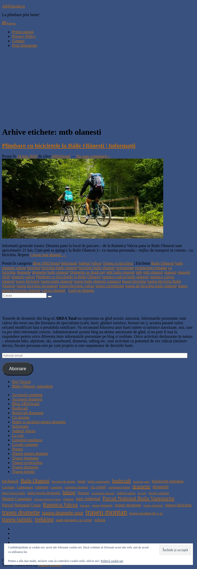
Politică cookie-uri (112, 561)
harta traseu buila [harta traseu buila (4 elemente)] (13, 493)
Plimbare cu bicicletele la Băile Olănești (68, 277)
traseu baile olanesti (57, 281)
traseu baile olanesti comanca (97, 281)
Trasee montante (25, 458)
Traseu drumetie (25, 467)
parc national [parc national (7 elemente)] (88, 498)
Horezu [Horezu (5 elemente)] (83, 493)
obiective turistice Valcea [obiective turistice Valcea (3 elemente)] (47, 499)
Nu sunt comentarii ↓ (93, 156)
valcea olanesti (53, 290)
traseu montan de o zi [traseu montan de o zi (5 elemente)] (146, 513)
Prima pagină (23, 32)
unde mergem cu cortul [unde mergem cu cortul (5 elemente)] (74, 520)
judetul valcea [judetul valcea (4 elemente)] (126, 493)
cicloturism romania (151, 268)
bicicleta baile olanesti (60, 268)
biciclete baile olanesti (97, 268)
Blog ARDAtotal (46, 263)
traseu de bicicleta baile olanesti (151, 286)
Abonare (17, 368)
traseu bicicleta (134, 281)
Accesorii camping (27, 395)
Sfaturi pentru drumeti (30, 453)
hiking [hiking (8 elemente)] (68, 492)
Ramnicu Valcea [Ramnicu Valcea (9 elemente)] (60, 505)
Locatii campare (25, 444)
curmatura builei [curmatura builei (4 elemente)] (119, 487)
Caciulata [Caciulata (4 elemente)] (8, 487)
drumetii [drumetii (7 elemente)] (161, 486)
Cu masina (20, 417)
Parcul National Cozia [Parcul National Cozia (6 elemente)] (21, 505)
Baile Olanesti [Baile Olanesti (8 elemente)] (35, 481)
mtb (139, 272)
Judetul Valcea (90, 263)
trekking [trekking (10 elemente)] (44, 519)
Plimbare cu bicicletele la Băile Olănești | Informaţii (68, 145)
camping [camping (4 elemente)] (56, 487)
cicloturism (125, 268)
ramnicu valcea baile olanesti (125, 277)
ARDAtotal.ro (13, 6)
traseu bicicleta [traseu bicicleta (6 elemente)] (178, 505)
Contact (18, 41)
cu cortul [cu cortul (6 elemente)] (98, 487)
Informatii (69, 263)
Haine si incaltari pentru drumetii (38, 422)
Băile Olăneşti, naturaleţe (32, 386)
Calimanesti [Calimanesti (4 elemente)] (25, 487)
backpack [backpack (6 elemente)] (10, 481)
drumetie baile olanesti (50, 272)
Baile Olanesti (162, 263)
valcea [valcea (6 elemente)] (99, 519)
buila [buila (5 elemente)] (81, 481)
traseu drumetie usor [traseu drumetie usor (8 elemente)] (62, 512)
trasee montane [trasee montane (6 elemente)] (128, 505)
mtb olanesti (153, 272)
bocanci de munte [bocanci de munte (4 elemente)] (63, 481)
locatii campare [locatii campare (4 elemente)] (158, 493)
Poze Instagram (24, 45)
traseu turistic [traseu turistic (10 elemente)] (17, 519)
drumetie (24, 272)
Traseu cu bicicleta (118, 263)
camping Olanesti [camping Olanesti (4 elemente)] (76, 487)
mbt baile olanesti (120, 272)
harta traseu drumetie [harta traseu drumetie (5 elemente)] (43, 493)
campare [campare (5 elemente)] (41, 487)
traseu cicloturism (109, 286)
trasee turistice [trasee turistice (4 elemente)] (153, 505)
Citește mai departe (48, 255)
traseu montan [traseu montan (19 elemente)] (106, 512)
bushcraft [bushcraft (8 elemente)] (121, 481)
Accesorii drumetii (27, 399)
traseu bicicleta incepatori (37, 286)
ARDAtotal (61, 156)
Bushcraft (20, 408)
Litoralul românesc (27, 440)
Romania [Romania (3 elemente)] (85, 505)
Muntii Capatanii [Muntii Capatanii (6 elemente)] (17, 498)
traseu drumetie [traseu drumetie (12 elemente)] (21, 512)
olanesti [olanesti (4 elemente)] (68, 499)
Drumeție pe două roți (87, 272)
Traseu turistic (23, 471)
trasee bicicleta (28, 281)
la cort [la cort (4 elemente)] (142, 493)
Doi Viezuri (21, 382)
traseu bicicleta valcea (76, 286)
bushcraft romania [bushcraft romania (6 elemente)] (168, 481)
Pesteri (17, 449)
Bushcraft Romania (27, 413)
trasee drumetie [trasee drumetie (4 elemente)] (102, 505)
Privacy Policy (24, 36)
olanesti (170, 272)
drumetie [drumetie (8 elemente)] (141, 486)
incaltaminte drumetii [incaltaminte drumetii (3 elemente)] (102, 493)
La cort (18, 435)
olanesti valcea (23, 277)
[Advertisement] (98, 87)
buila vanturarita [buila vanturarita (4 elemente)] (99, 481)
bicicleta (34, 268)
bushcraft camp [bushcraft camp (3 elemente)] (141, 481)
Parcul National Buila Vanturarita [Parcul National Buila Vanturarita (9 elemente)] (138, 498)
